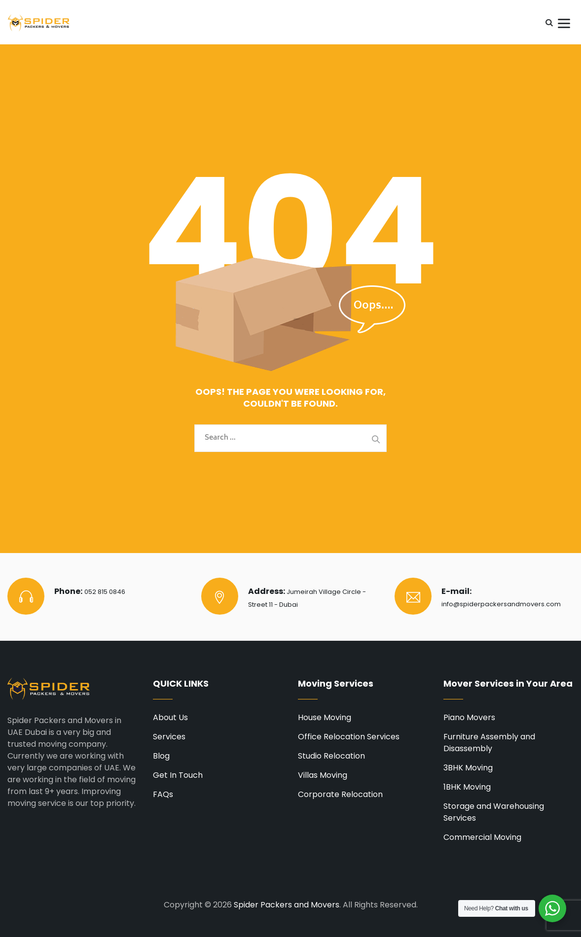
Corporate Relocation (340, 794)
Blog (161, 756)
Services (169, 736)
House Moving (324, 717)
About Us (170, 717)
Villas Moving (322, 775)
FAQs (163, 794)
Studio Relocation (331, 756)
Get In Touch (178, 775)
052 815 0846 (104, 591)
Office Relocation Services (348, 736)
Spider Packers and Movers (286, 904)
